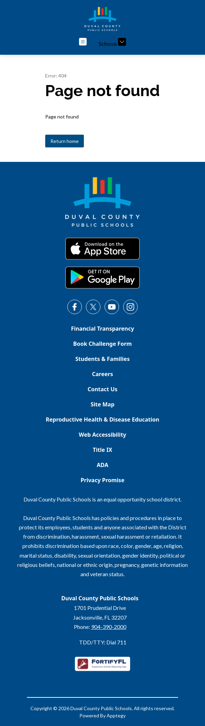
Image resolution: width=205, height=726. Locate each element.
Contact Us (103, 389)
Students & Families (102, 359)
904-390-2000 (108, 626)
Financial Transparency (102, 328)
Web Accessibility (102, 434)
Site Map (102, 404)
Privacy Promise (103, 480)
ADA (102, 465)
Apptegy (116, 715)
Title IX (102, 450)
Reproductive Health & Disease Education (102, 419)
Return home (64, 141)
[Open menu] (83, 41)
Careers (102, 374)
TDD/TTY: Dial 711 (102, 642)
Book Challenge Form (102, 344)
